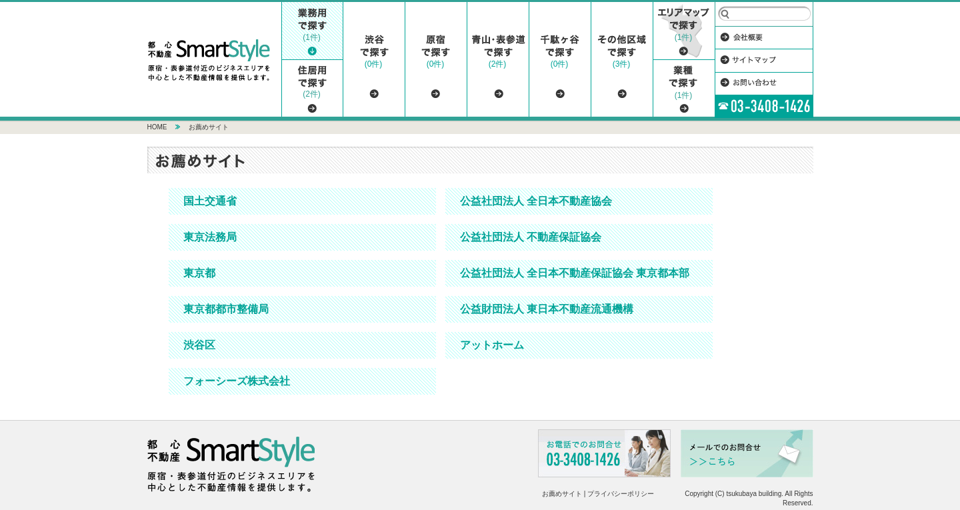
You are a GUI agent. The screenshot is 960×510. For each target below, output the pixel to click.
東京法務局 (210, 237)
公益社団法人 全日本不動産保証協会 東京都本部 (575, 273)
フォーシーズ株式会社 (236, 381)
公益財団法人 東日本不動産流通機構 (546, 309)
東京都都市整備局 (226, 309)
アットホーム (492, 345)
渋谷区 (199, 345)
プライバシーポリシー (620, 493)
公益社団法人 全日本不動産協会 (536, 201)
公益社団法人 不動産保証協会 (530, 237)
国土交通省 (210, 201)
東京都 (199, 273)
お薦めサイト (209, 127)
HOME (157, 127)
